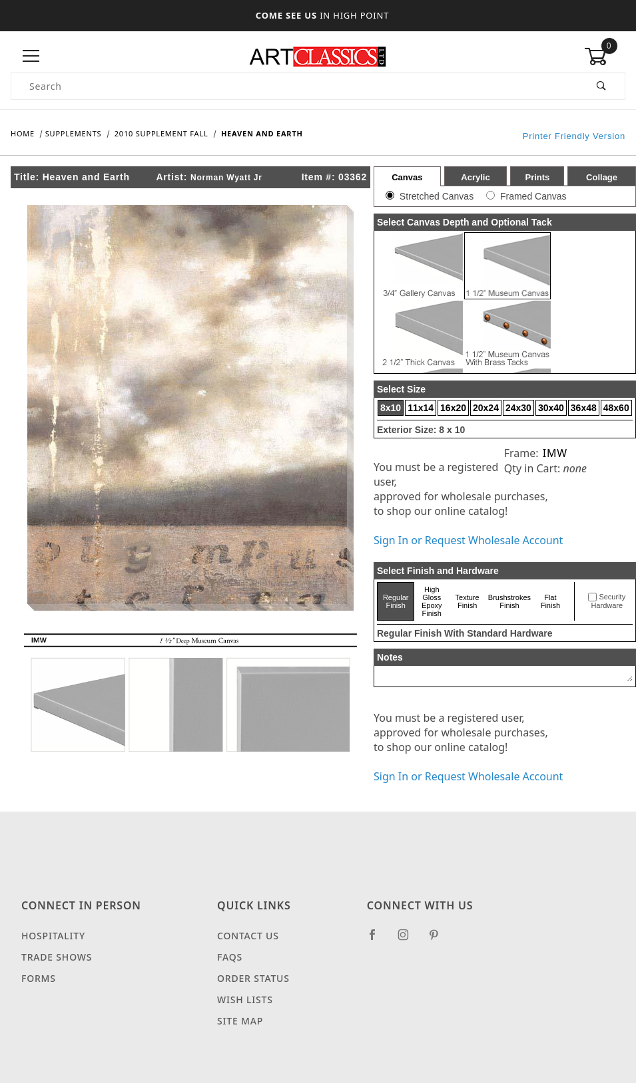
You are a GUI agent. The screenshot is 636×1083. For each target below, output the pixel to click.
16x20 (453, 407)
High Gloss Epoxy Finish (432, 601)
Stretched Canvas (437, 196)
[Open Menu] (31, 56)
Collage (601, 177)
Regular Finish (396, 601)
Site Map (240, 1020)
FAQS (229, 957)
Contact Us (248, 935)
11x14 (421, 407)
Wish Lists (245, 999)
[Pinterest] (439, 940)
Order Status (253, 978)
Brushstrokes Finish (509, 601)
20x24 (486, 407)
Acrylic (475, 177)
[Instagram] (409, 940)
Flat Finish (550, 601)
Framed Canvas (533, 196)
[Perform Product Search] (602, 86)
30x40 (551, 407)
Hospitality (53, 935)
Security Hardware (608, 601)
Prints (537, 177)
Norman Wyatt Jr (226, 177)
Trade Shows (56, 957)
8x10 (390, 407)
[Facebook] (378, 940)
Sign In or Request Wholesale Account (468, 540)
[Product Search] (295, 86)
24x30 (518, 407)
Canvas (407, 177)
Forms (38, 978)
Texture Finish (467, 601)
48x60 (616, 407)
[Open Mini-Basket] (604, 56)
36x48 (584, 407)
